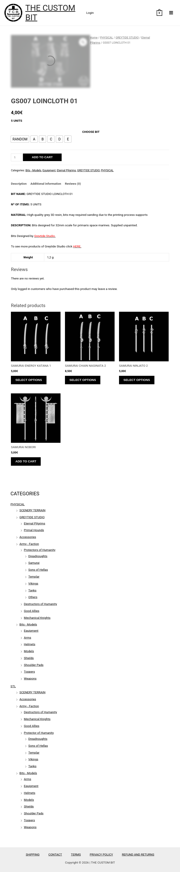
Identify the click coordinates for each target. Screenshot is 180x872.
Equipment (31, 630)
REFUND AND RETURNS (138, 854)
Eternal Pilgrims (34, 523)
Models (29, 651)
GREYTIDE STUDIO (31, 517)
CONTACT (55, 854)
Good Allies (31, 611)
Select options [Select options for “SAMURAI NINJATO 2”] (136, 380)
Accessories (27, 537)
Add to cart (42, 157)
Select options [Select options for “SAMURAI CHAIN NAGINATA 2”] (82, 380)
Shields (29, 658)
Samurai (33, 562)
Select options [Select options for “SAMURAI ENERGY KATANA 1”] (28, 380)
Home (94, 37)
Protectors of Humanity (39, 550)
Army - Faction (29, 544)
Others (32, 597)
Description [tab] (18, 183)
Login (90, 12)
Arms (27, 637)
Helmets (29, 644)
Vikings (33, 583)
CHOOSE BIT (91, 132)
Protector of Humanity (39, 732)
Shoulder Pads (33, 665)
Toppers (29, 671)
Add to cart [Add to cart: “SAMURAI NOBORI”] (25, 461)
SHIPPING (33, 854)
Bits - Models (28, 624)
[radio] (20, 139)
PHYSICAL (17, 504)
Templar (33, 576)
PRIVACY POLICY (101, 854)
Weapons (30, 678)
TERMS (76, 854)
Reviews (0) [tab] (73, 183)
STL (13, 686)
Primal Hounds (34, 530)
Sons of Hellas (38, 569)
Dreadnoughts (37, 556)
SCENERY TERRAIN (32, 510)
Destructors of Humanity (40, 604)
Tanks (32, 590)
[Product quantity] (16, 157)
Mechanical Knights (37, 617)
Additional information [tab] (45, 183)
